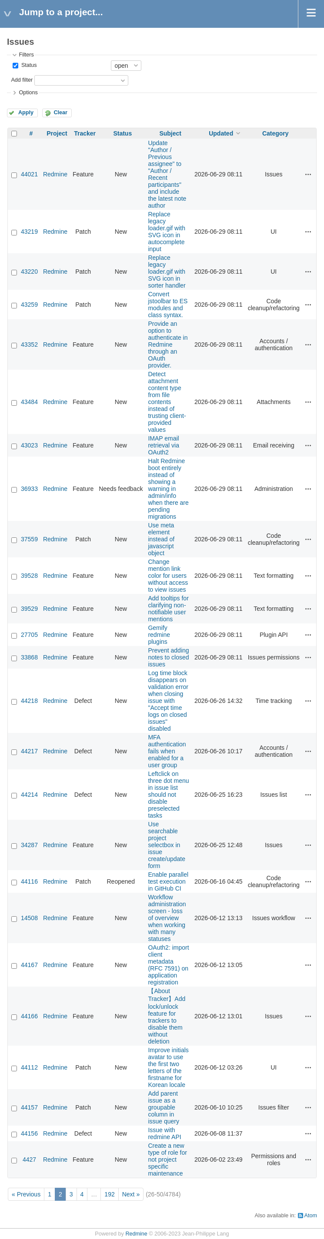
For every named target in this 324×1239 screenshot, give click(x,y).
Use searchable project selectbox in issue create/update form (166, 845)
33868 (29, 657)
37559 (29, 539)
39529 (29, 608)
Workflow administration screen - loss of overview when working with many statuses (167, 918)
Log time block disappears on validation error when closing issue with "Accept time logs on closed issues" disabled (168, 700)
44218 (29, 700)
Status (28, 65)
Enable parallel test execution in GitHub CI (168, 881)
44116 (29, 881)
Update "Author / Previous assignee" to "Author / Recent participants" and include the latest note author (167, 174)
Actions (308, 174)
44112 (29, 1067)
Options (28, 92)
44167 (29, 964)
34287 (29, 844)
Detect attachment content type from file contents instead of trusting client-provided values (167, 402)
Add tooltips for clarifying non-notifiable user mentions (168, 609)
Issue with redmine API (164, 1133)
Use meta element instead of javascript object (161, 539)
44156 (29, 1133)
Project (57, 133)
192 (109, 1194)
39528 (29, 575)
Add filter (22, 80)
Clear (60, 112)
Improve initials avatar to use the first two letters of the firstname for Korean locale (168, 1067)
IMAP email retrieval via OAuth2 (163, 445)
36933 (29, 488)
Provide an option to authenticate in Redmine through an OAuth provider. (167, 344)
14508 (29, 917)
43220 (29, 271)
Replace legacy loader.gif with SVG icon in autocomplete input (166, 231)
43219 (29, 231)
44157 (29, 1107)
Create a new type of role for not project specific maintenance (167, 1159)
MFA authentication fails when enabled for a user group (167, 751)
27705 (29, 634)
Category (275, 133)
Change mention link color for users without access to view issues (168, 575)
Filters (26, 55)
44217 (29, 751)
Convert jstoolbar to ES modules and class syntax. (167, 304)
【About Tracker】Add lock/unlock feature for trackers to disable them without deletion (166, 1016)
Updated (221, 133)
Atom (310, 1215)
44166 (29, 1016)
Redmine (55, 174)
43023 (29, 445)
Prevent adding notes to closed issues (168, 657)
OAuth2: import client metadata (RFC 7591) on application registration (168, 965)
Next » (131, 1194)
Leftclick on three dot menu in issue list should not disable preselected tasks (168, 794)
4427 (29, 1159)
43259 (29, 304)
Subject (170, 133)
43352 (29, 344)
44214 (29, 794)
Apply (25, 112)
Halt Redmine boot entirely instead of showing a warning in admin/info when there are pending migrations (168, 488)
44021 (29, 174)
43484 (29, 401)
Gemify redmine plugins (159, 634)
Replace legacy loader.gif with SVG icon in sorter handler (166, 271)
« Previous (26, 1194)
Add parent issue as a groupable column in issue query (163, 1107)
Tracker (85, 133)
